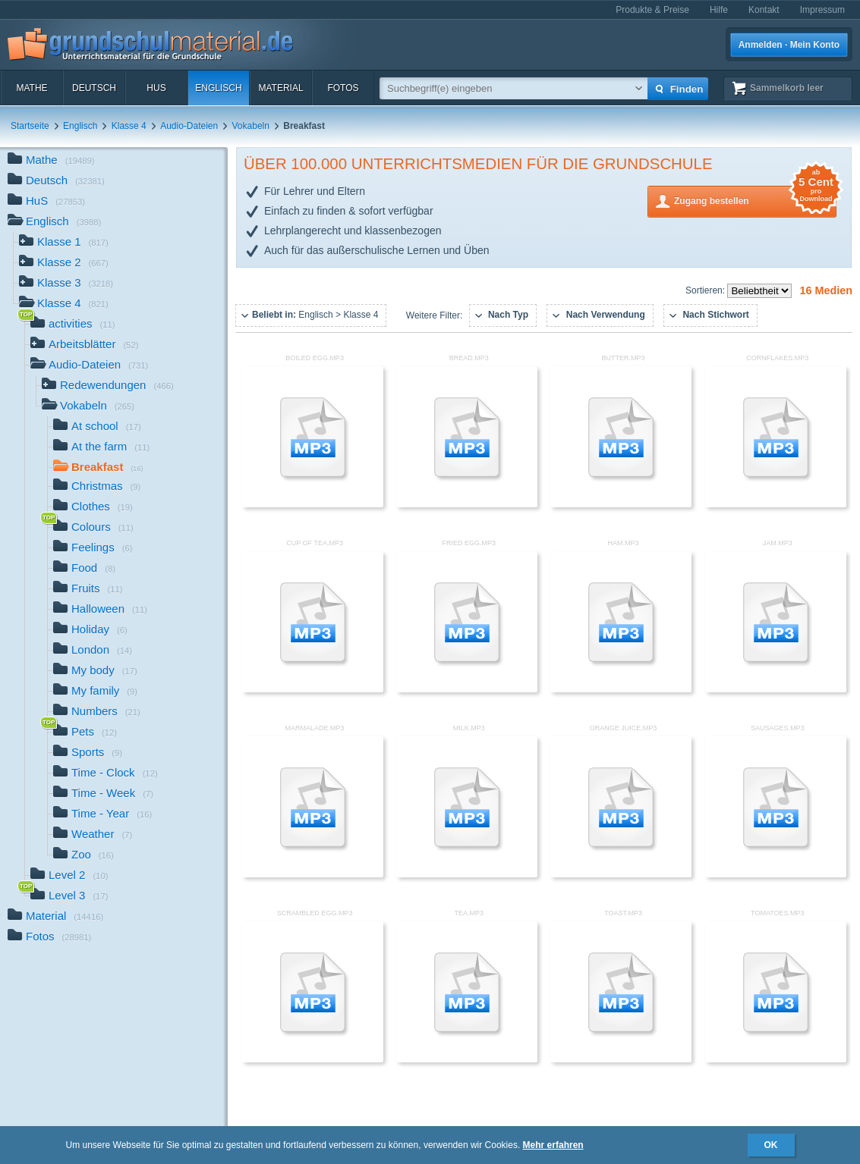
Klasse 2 (64, 263)
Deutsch (94, 88)
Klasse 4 (129, 126)
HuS (155, 88)
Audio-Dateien (189, 126)
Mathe (31, 88)
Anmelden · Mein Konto (789, 44)
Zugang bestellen (755, 200)
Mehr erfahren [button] (553, 1145)
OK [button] (771, 1145)
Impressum (822, 10)
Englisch (218, 88)
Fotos (342, 88)
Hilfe (719, 10)
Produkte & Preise (652, 10)
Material (280, 88)
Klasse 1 (64, 243)
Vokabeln (250, 126)
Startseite (30, 126)
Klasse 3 (66, 284)
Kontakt (764, 10)
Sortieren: (706, 290)
